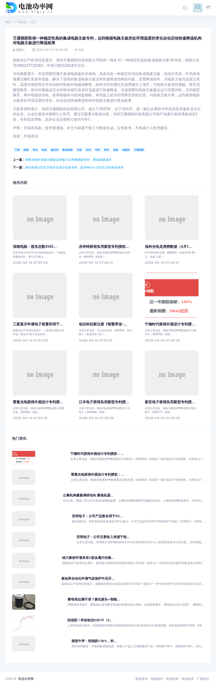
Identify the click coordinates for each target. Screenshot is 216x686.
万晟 (17, 149)
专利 (97, 149)
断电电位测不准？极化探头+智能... (94, 599)
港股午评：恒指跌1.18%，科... (94, 641)
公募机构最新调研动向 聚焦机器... (88, 495)
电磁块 (126, 149)
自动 (88, 149)
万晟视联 (139, 149)
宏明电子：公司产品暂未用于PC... (97, 516)
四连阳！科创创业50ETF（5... (90, 620)
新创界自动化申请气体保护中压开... (88, 578)
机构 (44, 149)
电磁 (26, 149)
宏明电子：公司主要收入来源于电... (103, 537)
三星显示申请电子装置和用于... (38, 324)
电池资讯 (141, 679)
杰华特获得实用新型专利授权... (104, 247)
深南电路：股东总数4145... (35, 247)
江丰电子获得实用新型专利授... (104, 402)
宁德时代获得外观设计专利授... (170, 324)
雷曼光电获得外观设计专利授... (38, 402)
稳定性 (55, 149)
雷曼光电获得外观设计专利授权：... (97, 474)
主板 (79, 149)
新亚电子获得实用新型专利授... (170, 402)
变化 (35, 149)
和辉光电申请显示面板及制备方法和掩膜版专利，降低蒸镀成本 (68, 160)
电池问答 (172, 679)
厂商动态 (20, 22)
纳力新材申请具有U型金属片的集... (88, 558)
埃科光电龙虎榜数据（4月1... (168, 247)
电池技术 (188, 679)
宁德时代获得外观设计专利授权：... (97, 454)
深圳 (106, 149)
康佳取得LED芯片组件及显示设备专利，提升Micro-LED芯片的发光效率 (74, 167)
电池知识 (157, 679)
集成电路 (67, 149)
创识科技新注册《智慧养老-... (103, 324)
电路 (115, 149)
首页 (8, 22)
